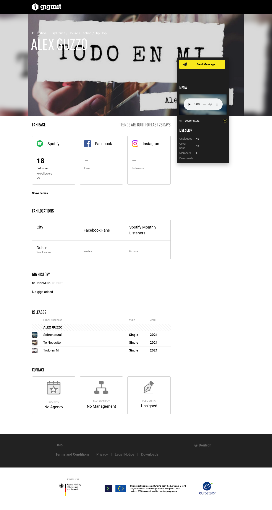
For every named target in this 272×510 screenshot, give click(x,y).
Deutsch (205, 445)
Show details (40, 193)
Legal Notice (124, 454)
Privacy (102, 454)
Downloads (149, 454)
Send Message (206, 64)
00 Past (57, 283)
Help (59, 445)
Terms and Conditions (72, 454)
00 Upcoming (41, 283)
